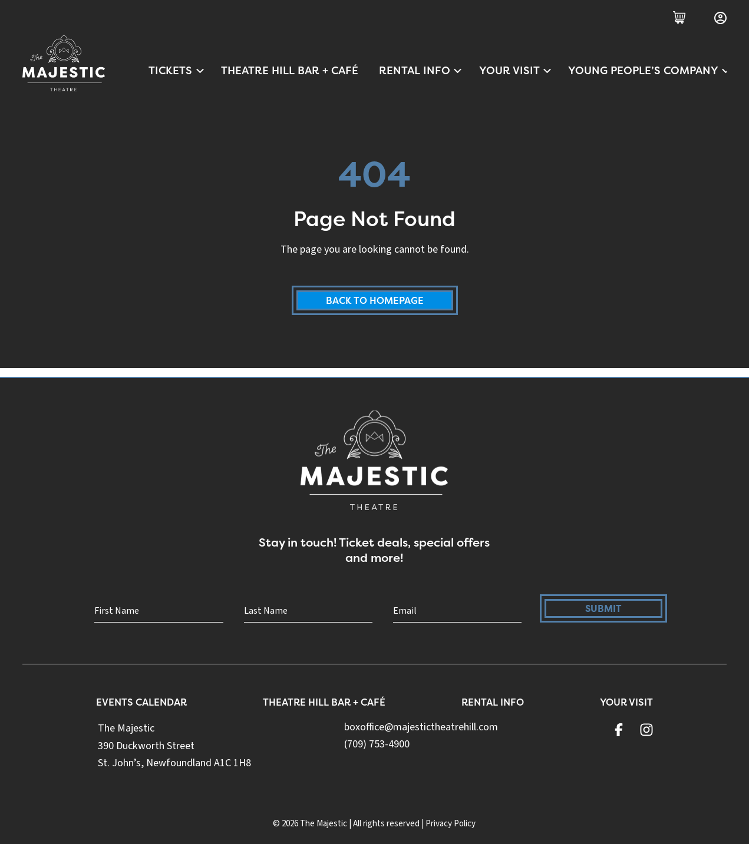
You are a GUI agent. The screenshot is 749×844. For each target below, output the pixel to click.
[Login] (720, 18)
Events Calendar (142, 703)
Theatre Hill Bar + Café (289, 70)
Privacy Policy (450, 823)
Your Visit (516, 70)
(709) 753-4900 (377, 746)
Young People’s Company (647, 70)
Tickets (177, 70)
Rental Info (421, 70)
